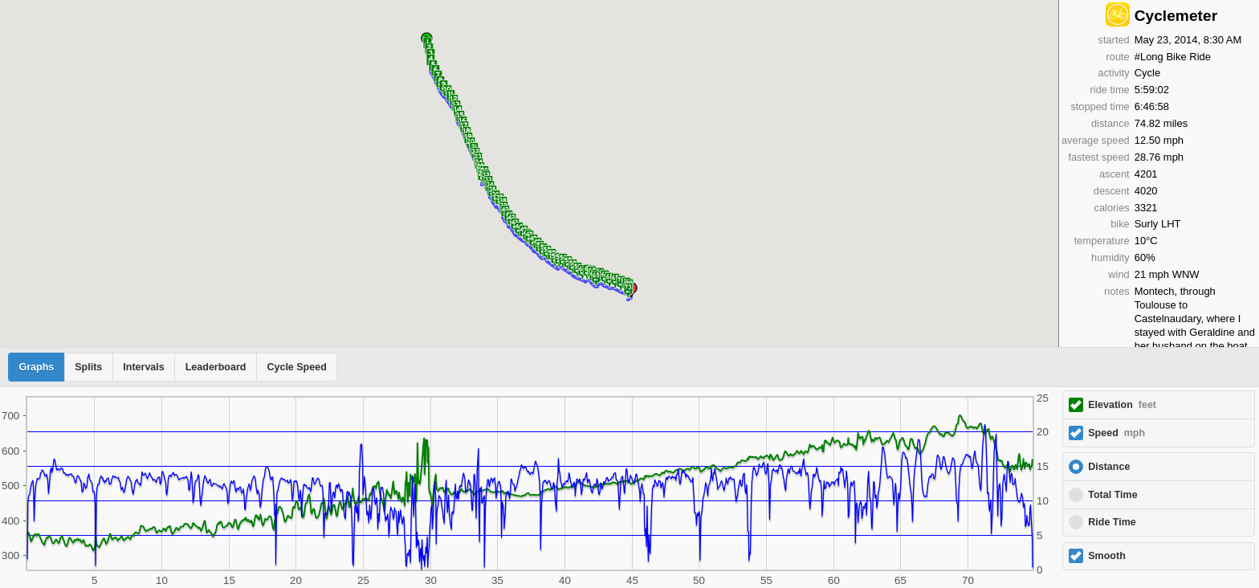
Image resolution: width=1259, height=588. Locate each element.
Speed (1116, 433)
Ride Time (1112, 522)
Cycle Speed (296, 367)
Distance (1109, 466)
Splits (88, 367)
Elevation (1122, 404)
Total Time (1112, 494)
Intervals (143, 367)
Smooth (1107, 555)
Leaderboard (216, 367)
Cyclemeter (1176, 15)
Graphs (37, 367)
